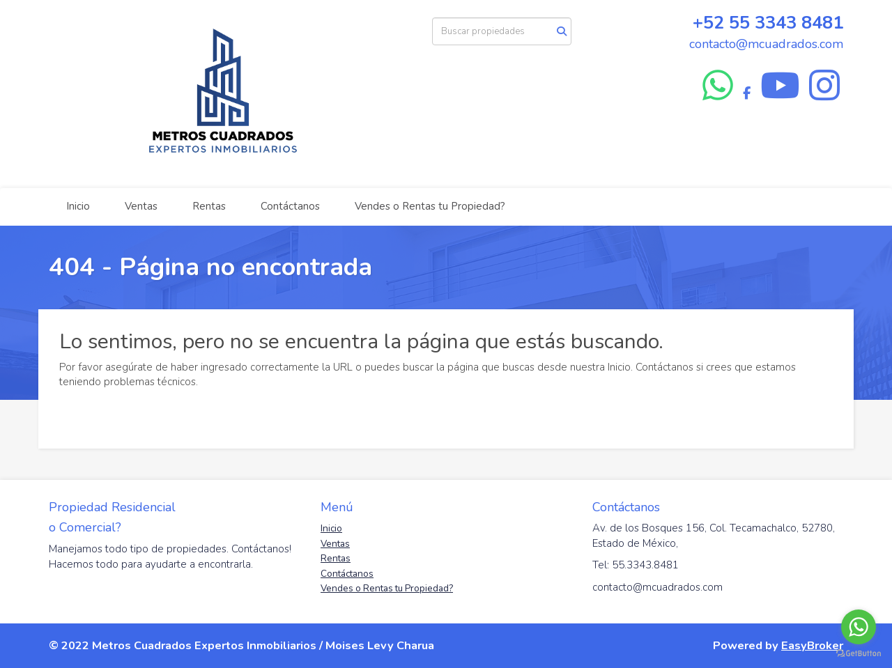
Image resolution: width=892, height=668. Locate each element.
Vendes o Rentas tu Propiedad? (430, 206)
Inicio (78, 206)
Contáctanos (290, 206)
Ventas (141, 206)
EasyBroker (812, 645)
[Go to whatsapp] (858, 626)
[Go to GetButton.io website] (858, 653)
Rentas (209, 206)
